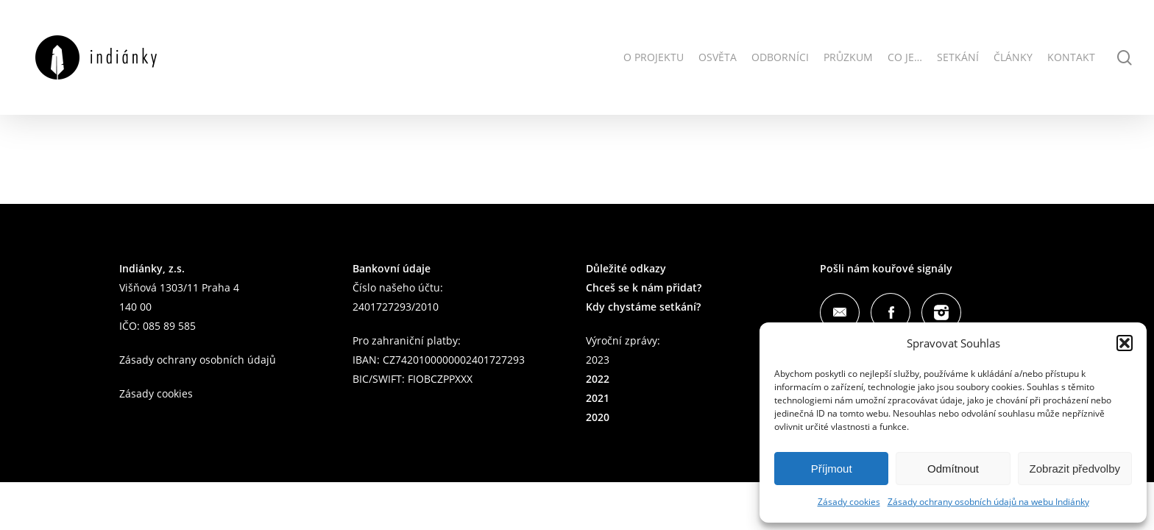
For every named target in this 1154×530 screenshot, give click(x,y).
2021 (597, 398)
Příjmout (831, 468)
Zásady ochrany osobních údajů (197, 360)
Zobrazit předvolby (1075, 468)
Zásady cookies (849, 501)
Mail (840, 312)
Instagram (941, 312)
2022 (597, 379)
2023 (597, 360)
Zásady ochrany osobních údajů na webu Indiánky (988, 501)
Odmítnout (953, 468)
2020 (597, 417)
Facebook (890, 312)
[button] (1124, 343)
